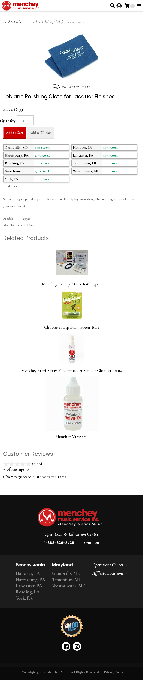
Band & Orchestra (14, 22)
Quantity (7, 120)
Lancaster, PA (29, 586)
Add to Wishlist (40, 132)
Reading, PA (28, 592)
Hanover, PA (28, 573)
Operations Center (107, 565)
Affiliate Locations (107, 573)
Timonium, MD (67, 579)
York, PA (24, 598)
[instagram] (77, 646)
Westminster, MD (69, 586)
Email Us (91, 542)
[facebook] (66, 646)
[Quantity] (25, 120)
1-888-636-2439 (59, 542)
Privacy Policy (114, 672)
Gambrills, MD (66, 573)
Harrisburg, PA (30, 579)
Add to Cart (14, 132)
